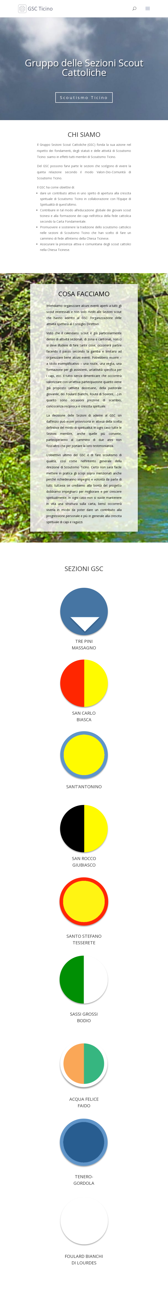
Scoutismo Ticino (84, 97)
